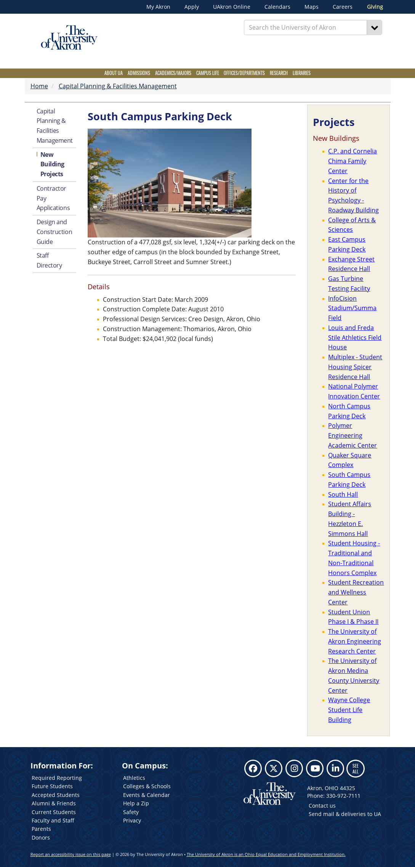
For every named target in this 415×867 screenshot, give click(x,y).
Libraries (302, 72)
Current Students (54, 812)
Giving (375, 6)
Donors (41, 837)
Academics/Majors (173, 72)
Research (279, 72)
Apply (191, 6)
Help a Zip (136, 803)
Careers (343, 6)
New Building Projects (52, 164)
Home (39, 86)
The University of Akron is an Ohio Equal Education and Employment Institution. (266, 854)
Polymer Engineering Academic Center (352, 435)
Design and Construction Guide (54, 232)
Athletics (134, 777)
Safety (131, 812)
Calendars (277, 6)
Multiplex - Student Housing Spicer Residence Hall (355, 367)
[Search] (374, 27)
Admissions (139, 72)
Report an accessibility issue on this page (70, 854)
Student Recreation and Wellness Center (356, 592)
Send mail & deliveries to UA (345, 814)
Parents (41, 828)
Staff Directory (49, 260)
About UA (113, 72)
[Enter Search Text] (305, 27)
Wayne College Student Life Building (349, 710)
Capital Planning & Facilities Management (118, 86)
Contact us (322, 805)
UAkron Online (231, 6)
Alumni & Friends (54, 803)
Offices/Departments (244, 72)
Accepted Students (56, 794)
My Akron (158, 6)
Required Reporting (57, 777)
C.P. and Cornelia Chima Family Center (352, 161)
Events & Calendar (146, 794)
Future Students (52, 786)
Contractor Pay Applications (53, 198)
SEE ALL (356, 768)
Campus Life (207, 72)
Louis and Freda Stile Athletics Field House (354, 338)
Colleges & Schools (147, 786)
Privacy (132, 820)
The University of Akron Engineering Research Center (354, 641)
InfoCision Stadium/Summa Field (352, 308)
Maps (311, 6)
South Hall (343, 494)
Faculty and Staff (53, 820)
